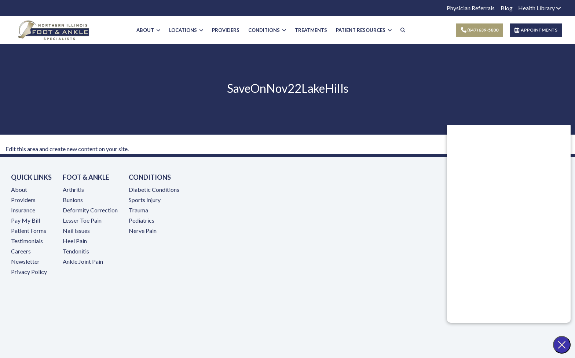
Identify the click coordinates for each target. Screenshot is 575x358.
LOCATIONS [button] (186, 30)
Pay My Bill (25, 220)
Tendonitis (76, 251)
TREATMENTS (311, 30)
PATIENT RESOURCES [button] (364, 30)
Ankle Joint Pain (83, 261)
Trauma (138, 210)
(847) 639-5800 (479, 30)
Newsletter (25, 261)
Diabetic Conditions (154, 189)
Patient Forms (28, 230)
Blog (507, 7)
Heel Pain (75, 240)
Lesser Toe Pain (82, 220)
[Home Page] (54, 29)
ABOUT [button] (148, 30)
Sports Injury (145, 199)
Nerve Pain (143, 230)
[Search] (403, 30)
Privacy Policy (29, 271)
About (19, 189)
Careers (21, 251)
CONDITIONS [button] (267, 30)
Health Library (539, 7)
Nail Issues (76, 230)
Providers (23, 199)
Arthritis (73, 189)
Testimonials (27, 240)
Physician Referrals (471, 7)
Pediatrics (141, 220)
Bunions (73, 199)
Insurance (23, 210)
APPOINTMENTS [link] (535, 30)
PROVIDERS (225, 30)
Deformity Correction (90, 210)
